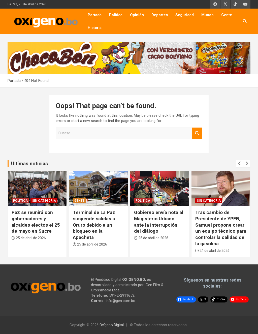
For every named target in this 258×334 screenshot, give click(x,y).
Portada (95, 15)
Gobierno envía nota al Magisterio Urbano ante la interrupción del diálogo (158, 221)
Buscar (197, 133)
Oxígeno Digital (112, 325)
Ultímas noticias (29, 164)
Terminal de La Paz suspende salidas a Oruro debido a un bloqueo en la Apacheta (94, 224)
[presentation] (239, 163)
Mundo (207, 15)
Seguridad (184, 15)
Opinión (137, 15)
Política (115, 15)
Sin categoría (44, 200)
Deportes (159, 15)
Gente (226, 15)
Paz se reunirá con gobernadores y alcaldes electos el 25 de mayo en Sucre (36, 221)
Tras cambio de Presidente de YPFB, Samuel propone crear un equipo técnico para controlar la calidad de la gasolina (220, 227)
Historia (95, 27)
